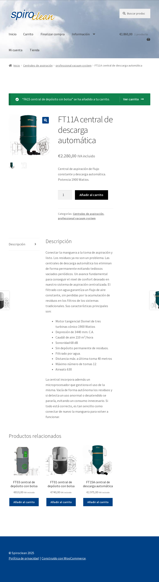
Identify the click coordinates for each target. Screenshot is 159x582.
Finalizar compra (53, 34)
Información (81, 34)
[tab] (24, 244)
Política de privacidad (24, 558)
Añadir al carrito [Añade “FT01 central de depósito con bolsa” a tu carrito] (61, 502)
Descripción (17, 244)
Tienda (34, 50)
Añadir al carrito (91, 195)
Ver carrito (131, 99)
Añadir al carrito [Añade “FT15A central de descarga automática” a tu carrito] (97, 502)
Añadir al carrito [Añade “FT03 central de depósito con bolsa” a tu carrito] (24, 502)
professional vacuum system (74, 65)
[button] (6, 6)
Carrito (28, 34)
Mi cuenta (15, 50)
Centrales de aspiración (38, 65)
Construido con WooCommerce (64, 558)
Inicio (13, 34)
